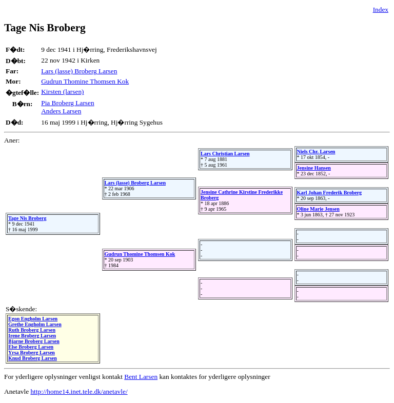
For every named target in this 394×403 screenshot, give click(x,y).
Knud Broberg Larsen (32, 358)
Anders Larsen (61, 111)
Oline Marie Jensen (318, 209)
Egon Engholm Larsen (32, 318)
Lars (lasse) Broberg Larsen (79, 71)
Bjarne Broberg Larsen (34, 341)
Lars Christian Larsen (225, 153)
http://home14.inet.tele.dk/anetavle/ (78, 391)
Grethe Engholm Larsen (35, 324)
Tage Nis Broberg (27, 218)
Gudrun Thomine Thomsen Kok (85, 81)
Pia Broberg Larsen (67, 103)
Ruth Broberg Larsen (31, 330)
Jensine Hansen (314, 168)
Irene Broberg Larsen (32, 335)
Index (380, 9)
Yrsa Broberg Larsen (31, 352)
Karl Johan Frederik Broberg (329, 192)
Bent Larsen (140, 376)
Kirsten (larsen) (62, 91)
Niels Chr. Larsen (316, 151)
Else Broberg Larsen (30, 347)
